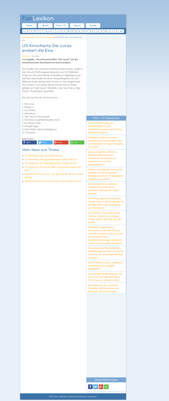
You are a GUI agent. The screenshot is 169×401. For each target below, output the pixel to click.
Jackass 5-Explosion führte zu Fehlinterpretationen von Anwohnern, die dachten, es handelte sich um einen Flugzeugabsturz (102, 158)
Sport (77, 25)
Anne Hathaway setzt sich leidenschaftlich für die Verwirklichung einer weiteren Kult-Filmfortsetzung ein (105, 128)
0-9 (121, 31)
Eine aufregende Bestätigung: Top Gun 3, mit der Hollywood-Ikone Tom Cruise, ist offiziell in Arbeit (105, 277)
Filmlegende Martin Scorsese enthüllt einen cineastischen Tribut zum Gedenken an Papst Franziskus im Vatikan (106, 142)
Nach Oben (53, 396)
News (29, 25)
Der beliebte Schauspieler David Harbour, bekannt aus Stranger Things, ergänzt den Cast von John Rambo (105, 217)
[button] (29, 142)
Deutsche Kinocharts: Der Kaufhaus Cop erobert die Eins (53, 181)
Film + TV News (46, 37)
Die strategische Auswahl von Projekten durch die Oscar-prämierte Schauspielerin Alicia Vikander (103, 188)
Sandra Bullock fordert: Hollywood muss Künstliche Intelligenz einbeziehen (105, 265)
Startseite (26, 37)
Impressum (92, 396)
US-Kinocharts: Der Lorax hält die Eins (44, 155)
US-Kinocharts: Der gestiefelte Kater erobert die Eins (51, 159)
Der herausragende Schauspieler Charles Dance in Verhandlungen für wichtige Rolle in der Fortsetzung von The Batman (106, 203)
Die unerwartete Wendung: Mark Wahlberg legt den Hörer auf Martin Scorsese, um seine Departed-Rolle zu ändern (106, 253)
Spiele (93, 25)
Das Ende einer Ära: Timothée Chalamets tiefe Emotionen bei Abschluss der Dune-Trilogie (103, 288)
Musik (45, 25)
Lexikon (38, 18)
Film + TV (61, 25)
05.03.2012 (26, 56)
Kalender (63, 396)
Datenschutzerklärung (77, 396)
